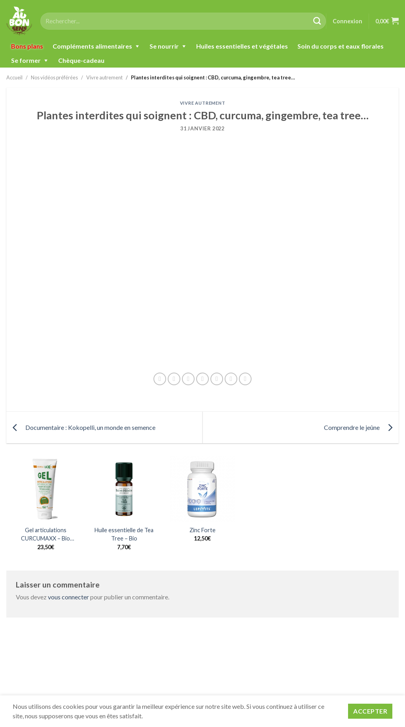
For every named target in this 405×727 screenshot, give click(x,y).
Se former (26, 60)
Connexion (347, 21)
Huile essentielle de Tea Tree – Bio (124, 534)
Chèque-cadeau (81, 60)
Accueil (14, 77)
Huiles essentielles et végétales (242, 46)
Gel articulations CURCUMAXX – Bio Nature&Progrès (45, 535)
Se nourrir (164, 46)
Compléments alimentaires (92, 46)
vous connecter (68, 597)
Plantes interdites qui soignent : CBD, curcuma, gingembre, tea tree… (213, 77)
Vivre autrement (104, 77)
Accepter (370, 711)
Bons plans (27, 46)
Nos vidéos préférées (54, 77)
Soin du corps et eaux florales (340, 46)
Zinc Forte (202, 530)
